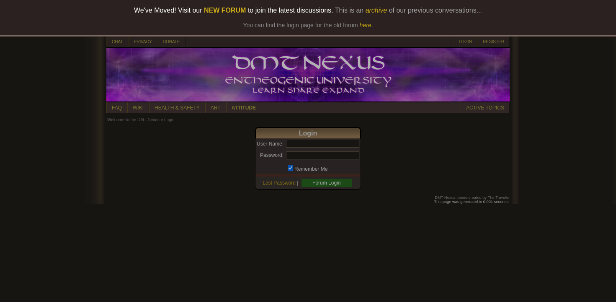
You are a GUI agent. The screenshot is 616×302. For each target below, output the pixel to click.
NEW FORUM (225, 10)
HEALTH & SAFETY (177, 108)
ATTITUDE (244, 108)
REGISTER (493, 41)
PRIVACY (143, 41)
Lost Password (279, 183)
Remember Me (310, 169)
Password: (272, 155)
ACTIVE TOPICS (485, 108)
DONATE (171, 41)
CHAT (117, 41)
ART (216, 108)
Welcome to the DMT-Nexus (133, 119)
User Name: (270, 144)
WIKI (138, 108)
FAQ (117, 108)
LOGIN (465, 41)
